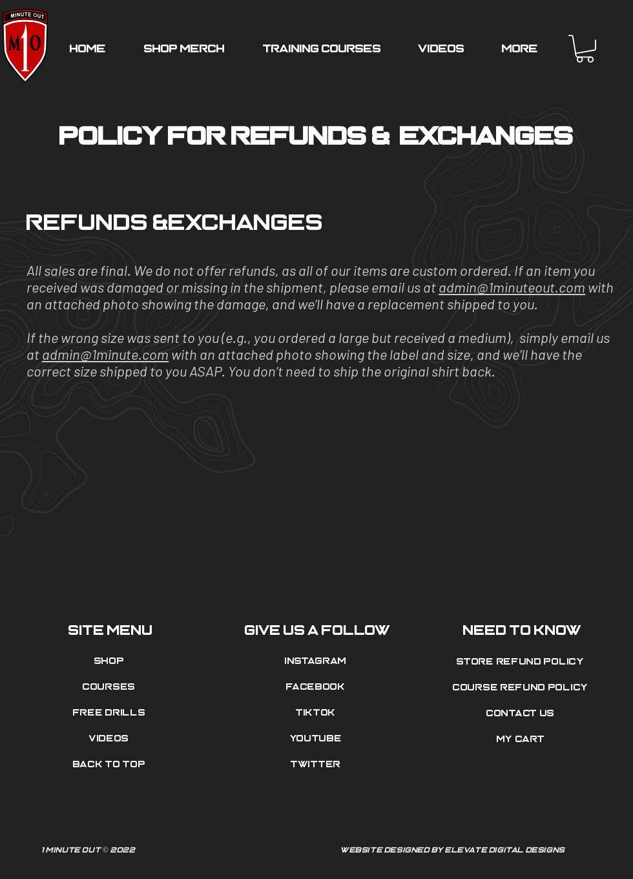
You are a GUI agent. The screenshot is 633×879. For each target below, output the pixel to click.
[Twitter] (317, 765)
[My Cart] (522, 739)
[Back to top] (110, 765)
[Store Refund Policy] (522, 662)
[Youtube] (317, 739)
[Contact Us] (522, 714)
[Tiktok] (317, 713)
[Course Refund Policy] (522, 688)
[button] (584, 49)
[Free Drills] (110, 713)
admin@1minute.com (105, 354)
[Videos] (110, 739)
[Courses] (110, 687)
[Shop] (110, 661)
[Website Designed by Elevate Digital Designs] (454, 850)
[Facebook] (317, 687)
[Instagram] (317, 661)
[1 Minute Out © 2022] (178, 850)
